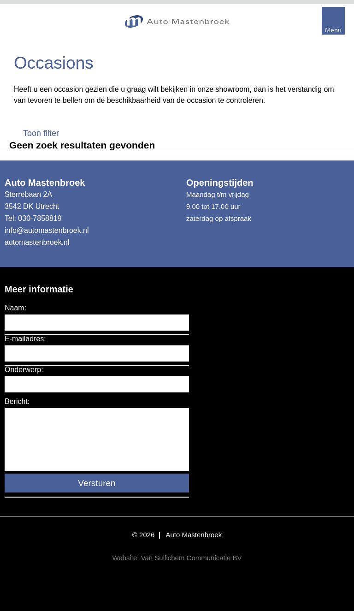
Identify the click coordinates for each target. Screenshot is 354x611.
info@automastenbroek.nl (47, 230)
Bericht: (17, 401)
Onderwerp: (24, 370)
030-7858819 (39, 218)
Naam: (15, 308)
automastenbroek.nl (37, 242)
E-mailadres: (25, 339)
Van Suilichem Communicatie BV (191, 558)
